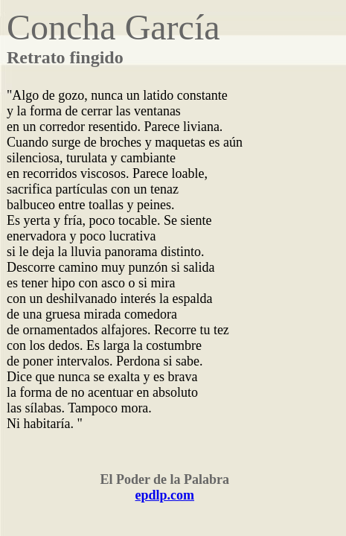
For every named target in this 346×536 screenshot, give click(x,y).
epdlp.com (165, 495)
